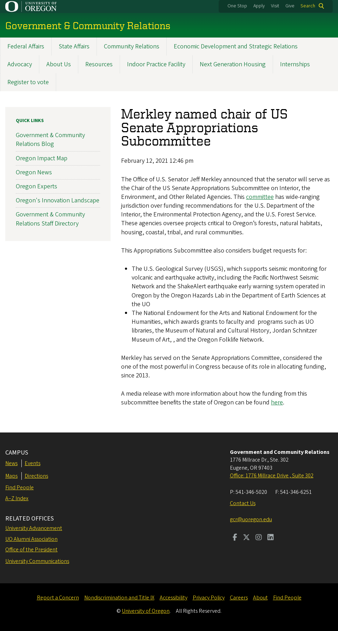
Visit (275, 5)
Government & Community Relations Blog (50, 140)
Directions (36, 476)
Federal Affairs (25, 46)
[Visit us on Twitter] (246, 538)
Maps (11, 476)
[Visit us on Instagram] (259, 538)
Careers (239, 598)
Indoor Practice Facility (156, 64)
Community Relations (131, 46)
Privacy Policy (209, 598)
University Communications (37, 561)
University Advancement (33, 528)
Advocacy (19, 64)
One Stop (237, 5)
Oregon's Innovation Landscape (57, 200)
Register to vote (28, 82)
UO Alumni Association (31, 539)
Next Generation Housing (233, 64)
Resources (99, 64)
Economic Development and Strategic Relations (236, 46)
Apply (259, 5)
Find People (19, 487)
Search (307, 5)
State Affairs (74, 46)
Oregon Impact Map (41, 158)
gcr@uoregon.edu (251, 519)
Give (289, 5)
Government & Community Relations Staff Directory (50, 219)
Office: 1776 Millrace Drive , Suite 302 (271, 475)
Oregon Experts (36, 186)
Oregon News (34, 172)
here (277, 402)
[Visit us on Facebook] (235, 538)
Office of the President (31, 549)
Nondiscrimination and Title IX (119, 598)
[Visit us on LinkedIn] (271, 538)
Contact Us (243, 503)
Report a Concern (58, 598)
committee (260, 197)
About (260, 598)
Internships (295, 64)
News (11, 463)
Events (32, 463)
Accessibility (173, 598)
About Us (58, 64)
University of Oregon (146, 611)
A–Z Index (16, 498)
